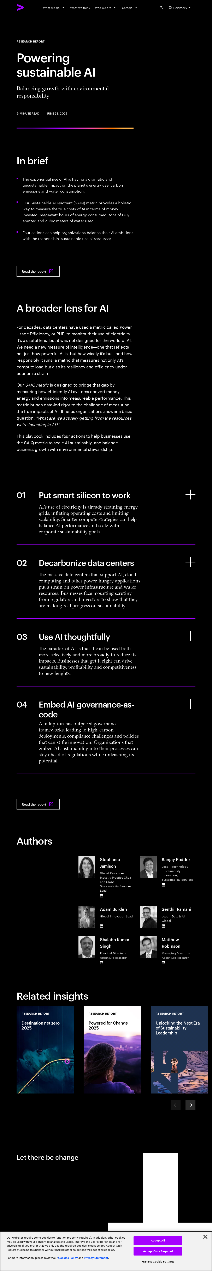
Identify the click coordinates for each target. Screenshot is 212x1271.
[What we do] (54, 7)
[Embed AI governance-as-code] (106, 730)
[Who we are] (106, 7)
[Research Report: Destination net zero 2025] (45, 1049)
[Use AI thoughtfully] (106, 652)
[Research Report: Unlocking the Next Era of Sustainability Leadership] (179, 1049)
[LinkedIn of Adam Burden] (102, 926)
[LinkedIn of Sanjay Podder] (163, 885)
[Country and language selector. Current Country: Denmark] (180, 7)
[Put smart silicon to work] (106, 510)
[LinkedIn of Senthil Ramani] (163, 926)
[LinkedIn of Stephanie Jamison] (102, 896)
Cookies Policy (68, 1258)
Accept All (158, 1240)
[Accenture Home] (21, 7)
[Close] (205, 1236)
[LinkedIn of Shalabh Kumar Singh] (102, 963)
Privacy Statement (96, 1258)
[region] (106, 1251)
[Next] (190, 1105)
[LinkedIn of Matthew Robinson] (163, 963)
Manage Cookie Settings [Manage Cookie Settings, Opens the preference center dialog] (158, 1261)
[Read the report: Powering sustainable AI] (38, 271)
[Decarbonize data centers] (106, 581)
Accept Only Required (158, 1251)
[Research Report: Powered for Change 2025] (112, 1049)
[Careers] (130, 7)
